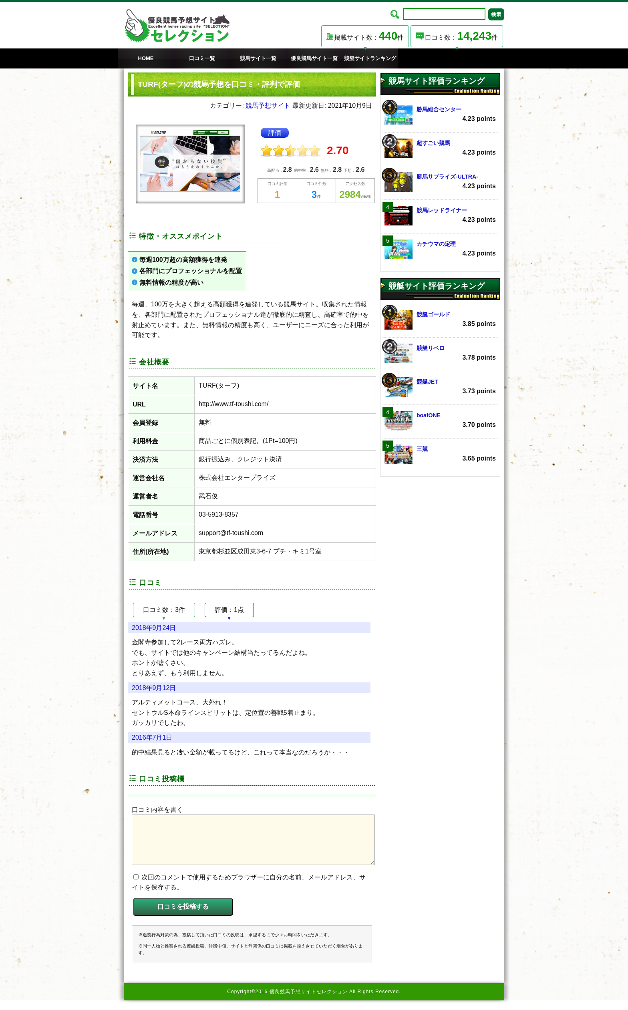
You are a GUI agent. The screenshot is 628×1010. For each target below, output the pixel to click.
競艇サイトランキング (370, 58)
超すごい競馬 (440, 148)
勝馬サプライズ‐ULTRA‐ (440, 182)
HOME (146, 58)
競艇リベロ (440, 353)
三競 (440, 454)
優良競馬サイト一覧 (314, 58)
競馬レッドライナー (440, 215)
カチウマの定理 (440, 249)
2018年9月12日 (154, 687)
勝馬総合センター (440, 115)
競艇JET (440, 387)
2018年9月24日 (154, 627)
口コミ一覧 (202, 58)
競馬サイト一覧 (258, 58)
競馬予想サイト (268, 105)
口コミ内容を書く (157, 809)
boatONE (440, 421)
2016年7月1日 (152, 737)
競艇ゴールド (440, 320)
